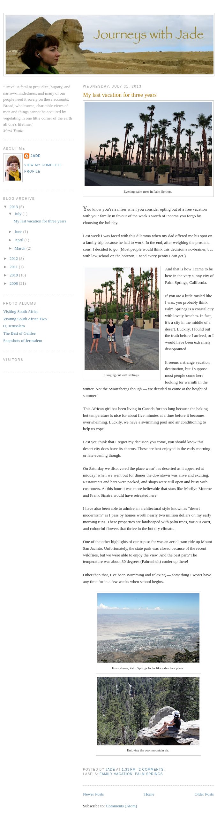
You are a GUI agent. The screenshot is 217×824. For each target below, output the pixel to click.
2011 (14, 266)
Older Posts (204, 794)
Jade (36, 156)
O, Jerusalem (14, 325)
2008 (14, 283)
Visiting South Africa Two (25, 318)
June (19, 231)
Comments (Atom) (121, 806)
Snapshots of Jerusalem (22, 340)
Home (149, 794)
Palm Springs (149, 774)
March (20, 248)
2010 (14, 275)
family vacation (116, 774)
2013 (14, 206)
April (20, 239)
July (19, 213)
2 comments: (152, 769)
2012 (14, 258)
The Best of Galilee (19, 333)
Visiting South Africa (20, 311)
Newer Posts (93, 794)
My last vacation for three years (120, 95)
